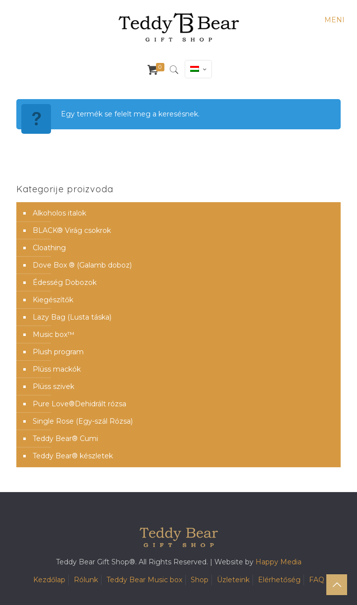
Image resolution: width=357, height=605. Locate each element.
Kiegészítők (53, 299)
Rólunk (86, 579)
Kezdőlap (49, 579)
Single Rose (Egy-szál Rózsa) (83, 421)
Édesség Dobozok (65, 282)
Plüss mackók (57, 369)
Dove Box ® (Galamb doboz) (82, 265)
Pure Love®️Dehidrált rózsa (79, 403)
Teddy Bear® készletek (73, 455)
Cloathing (49, 247)
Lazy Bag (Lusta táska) (72, 317)
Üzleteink (233, 579)
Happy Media (278, 561)
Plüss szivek (53, 386)
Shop (199, 579)
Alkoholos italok (59, 213)
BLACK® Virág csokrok (72, 230)
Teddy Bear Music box (144, 579)
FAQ (316, 579)
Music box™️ (53, 334)
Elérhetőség (279, 579)
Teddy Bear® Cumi (65, 438)
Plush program (58, 351)
